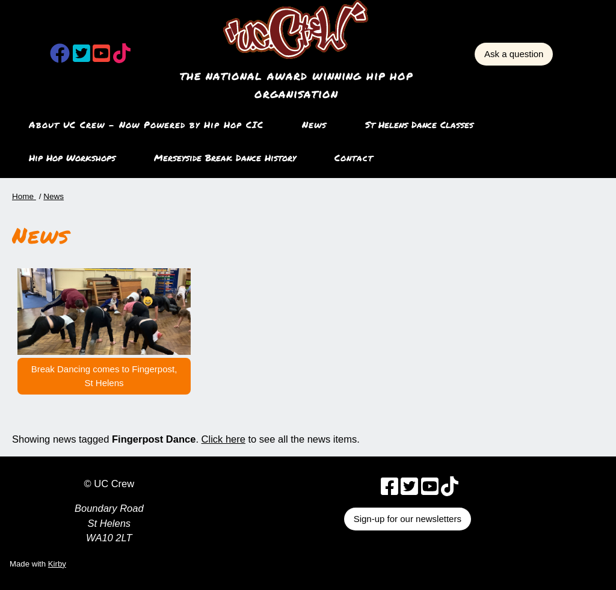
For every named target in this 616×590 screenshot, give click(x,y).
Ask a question (513, 54)
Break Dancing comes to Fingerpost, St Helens (104, 376)
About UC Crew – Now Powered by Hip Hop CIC (146, 124)
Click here (223, 439)
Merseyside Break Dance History (225, 157)
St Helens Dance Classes (419, 124)
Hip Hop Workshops (72, 157)
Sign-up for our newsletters (407, 519)
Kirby (57, 563)
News (314, 124)
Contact (353, 157)
